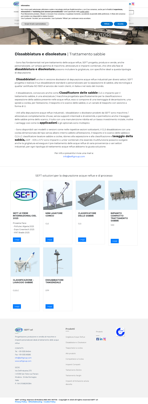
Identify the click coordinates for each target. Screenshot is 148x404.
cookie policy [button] (84, 12)
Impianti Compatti (73, 364)
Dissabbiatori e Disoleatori (76, 342)
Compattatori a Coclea (75, 359)
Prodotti (99, 332)
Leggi (16, 239)
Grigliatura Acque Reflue (75, 337)
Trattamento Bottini (74, 370)
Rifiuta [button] (106, 24)
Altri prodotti (71, 353)
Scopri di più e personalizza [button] (35, 24)
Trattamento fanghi (73, 376)
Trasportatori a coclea (74, 348)
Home (16, 12)
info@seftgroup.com (74, 156)
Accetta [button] (120, 24)
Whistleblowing (35, 402)
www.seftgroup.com (23, 361)
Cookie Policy (49, 402)
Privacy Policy (21, 402)
